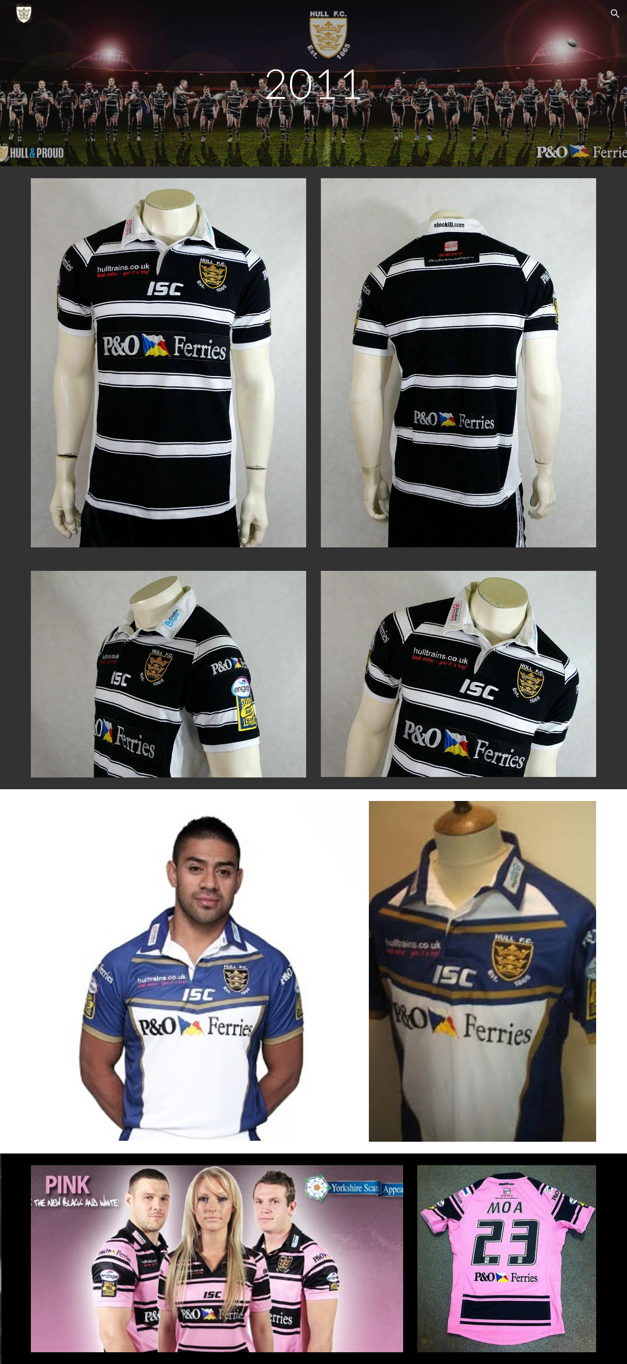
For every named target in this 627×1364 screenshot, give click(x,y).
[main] (313, 83)
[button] (615, 13)
